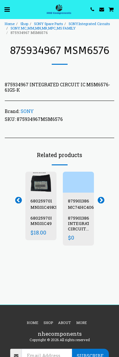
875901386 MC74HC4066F (83, 204)
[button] (7, 9)
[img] (40, 182)
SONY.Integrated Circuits (89, 23)
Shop (24, 23)
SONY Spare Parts (48, 23)
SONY (27, 111)
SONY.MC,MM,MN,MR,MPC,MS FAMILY (43, 28)
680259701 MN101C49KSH (45, 204)
